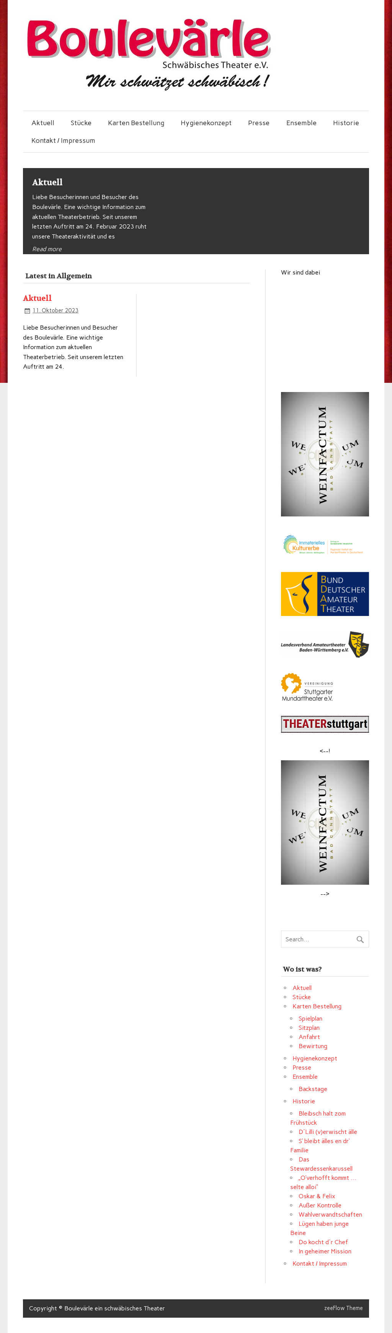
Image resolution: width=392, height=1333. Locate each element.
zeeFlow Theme (343, 1308)
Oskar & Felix (317, 1196)
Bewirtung (313, 1046)
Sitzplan (309, 1027)
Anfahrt (309, 1037)
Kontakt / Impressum (63, 140)
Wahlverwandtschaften (330, 1214)
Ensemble (301, 123)
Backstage (313, 1089)
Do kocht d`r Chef (323, 1242)
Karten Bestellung (136, 123)
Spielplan (310, 1018)
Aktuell (42, 123)
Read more (47, 249)
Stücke (81, 123)
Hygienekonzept (206, 123)
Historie (346, 123)
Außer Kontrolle (320, 1205)
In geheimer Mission (325, 1251)
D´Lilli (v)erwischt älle (328, 1131)
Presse (259, 123)
